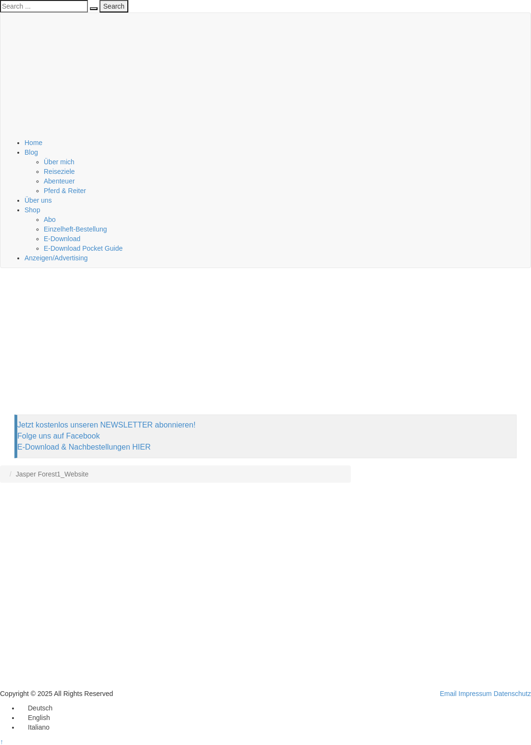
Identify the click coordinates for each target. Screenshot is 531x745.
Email (448, 693)
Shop (32, 210)
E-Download (62, 239)
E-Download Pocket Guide (83, 248)
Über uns (38, 200)
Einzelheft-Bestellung (75, 229)
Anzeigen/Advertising (56, 258)
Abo (50, 219)
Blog (31, 152)
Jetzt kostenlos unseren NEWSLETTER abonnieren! (106, 425)
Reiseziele (59, 171)
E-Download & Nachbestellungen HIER (83, 447)
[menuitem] (35, 708)
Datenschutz (512, 693)
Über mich (59, 162)
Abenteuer (59, 181)
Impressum (475, 693)
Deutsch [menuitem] (40, 708)
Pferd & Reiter (65, 191)
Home (33, 143)
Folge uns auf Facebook (58, 436)
